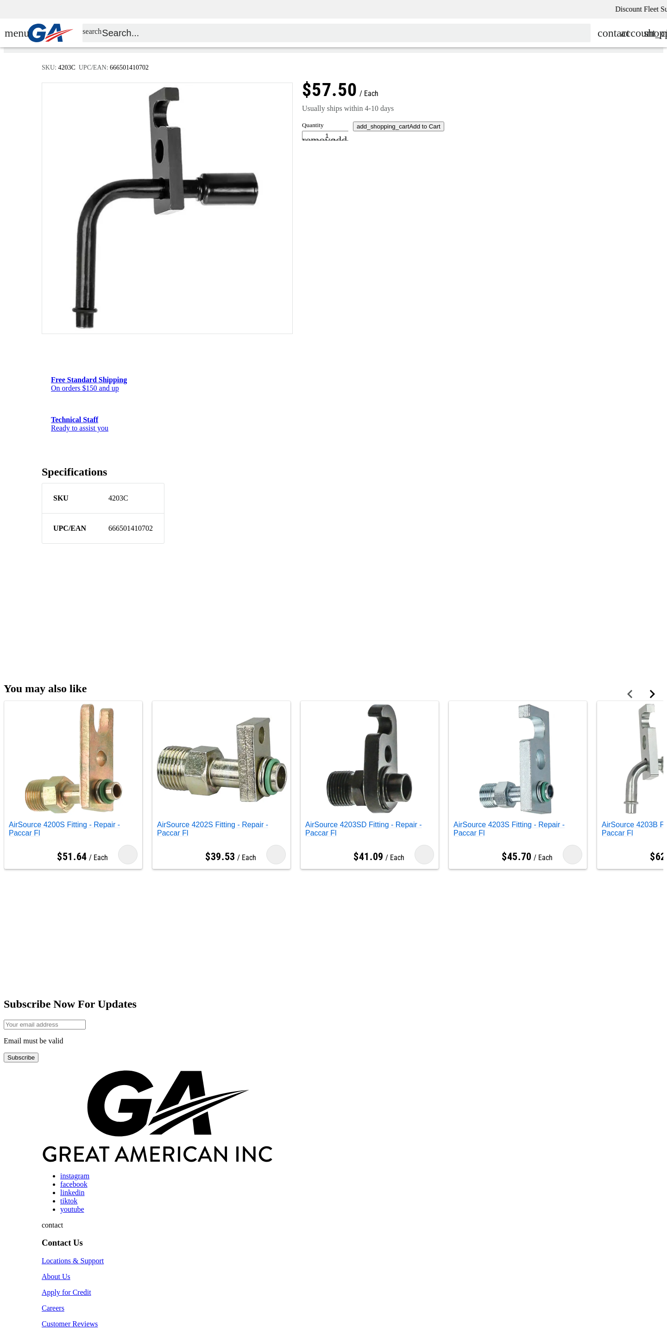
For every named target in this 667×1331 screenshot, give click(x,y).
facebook (74, 1184)
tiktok (68, 1201)
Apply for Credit (66, 1292)
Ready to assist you (79, 424)
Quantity (313, 125)
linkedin (72, 1192)
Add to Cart (398, 126)
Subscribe (21, 1057)
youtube (72, 1209)
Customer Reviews (70, 1324)
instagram (74, 1176)
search (91, 40)
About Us (56, 1276)
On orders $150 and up (89, 384)
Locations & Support (73, 1261)
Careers (53, 1308)
